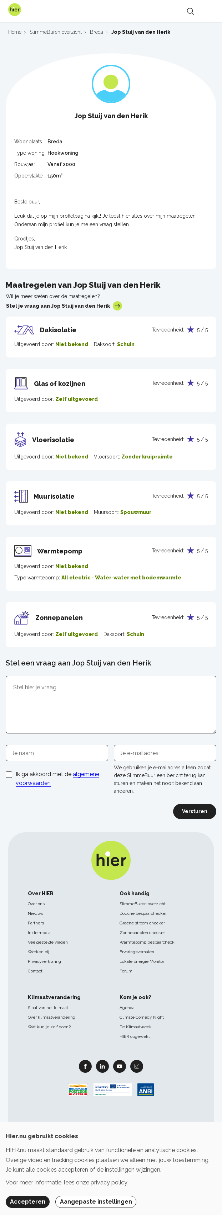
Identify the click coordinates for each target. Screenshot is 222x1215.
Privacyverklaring (44, 961)
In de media (39, 932)
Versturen (194, 811)
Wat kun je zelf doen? (49, 1026)
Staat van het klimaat (48, 1007)
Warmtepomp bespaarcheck (147, 942)
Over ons (36, 903)
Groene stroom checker (142, 922)
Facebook (85, 1066)
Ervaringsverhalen (137, 951)
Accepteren (27, 1201)
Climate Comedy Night (142, 1017)
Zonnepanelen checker (142, 932)
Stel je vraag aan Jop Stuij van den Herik (64, 306)
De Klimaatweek (136, 1026)
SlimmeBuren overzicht (143, 903)
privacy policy (109, 1182)
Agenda (127, 1007)
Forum (126, 971)
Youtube (119, 1066)
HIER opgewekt (135, 1036)
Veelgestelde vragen (48, 942)
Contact (35, 971)
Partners (36, 922)
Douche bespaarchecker (143, 913)
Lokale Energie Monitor (142, 961)
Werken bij (38, 951)
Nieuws (35, 913)
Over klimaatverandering (51, 1017)
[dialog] (111, 1168)
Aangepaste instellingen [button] (96, 1201)
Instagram (136, 1066)
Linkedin (102, 1066)
